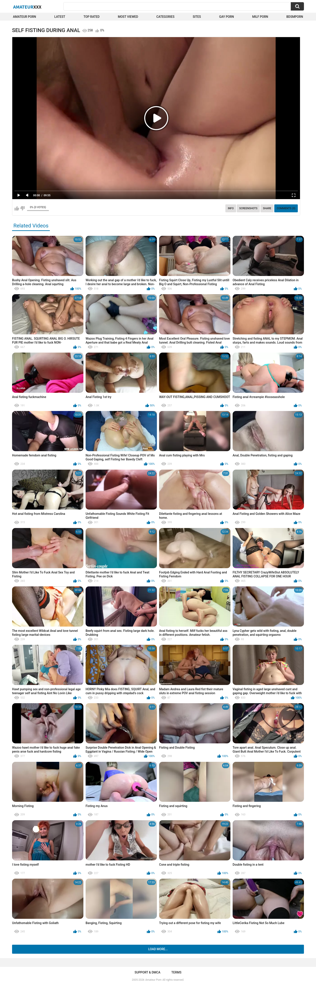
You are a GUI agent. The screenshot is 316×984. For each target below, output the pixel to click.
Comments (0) (286, 208)
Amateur (27, 7)
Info (231, 208)
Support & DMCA (147, 972)
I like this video (16, 208)
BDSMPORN (294, 16)
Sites (197, 16)
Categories (165, 16)
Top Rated (91, 16)
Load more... (158, 949)
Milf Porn (260, 16)
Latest (59, 16)
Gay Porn (226, 16)
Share (267, 208)
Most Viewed (128, 16)
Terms (176, 972)
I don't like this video (22, 208)
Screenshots (248, 208)
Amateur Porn (24, 16)
